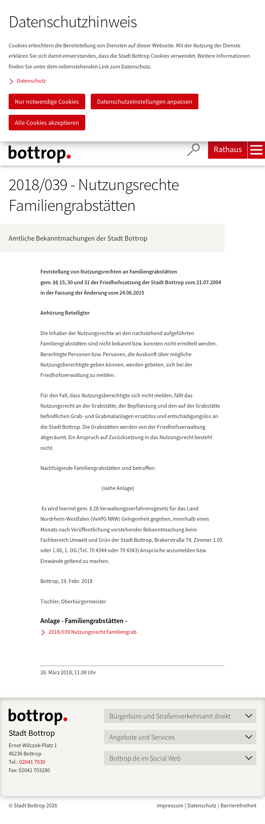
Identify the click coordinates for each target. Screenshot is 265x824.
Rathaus (228, 149)
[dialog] (132, 70)
